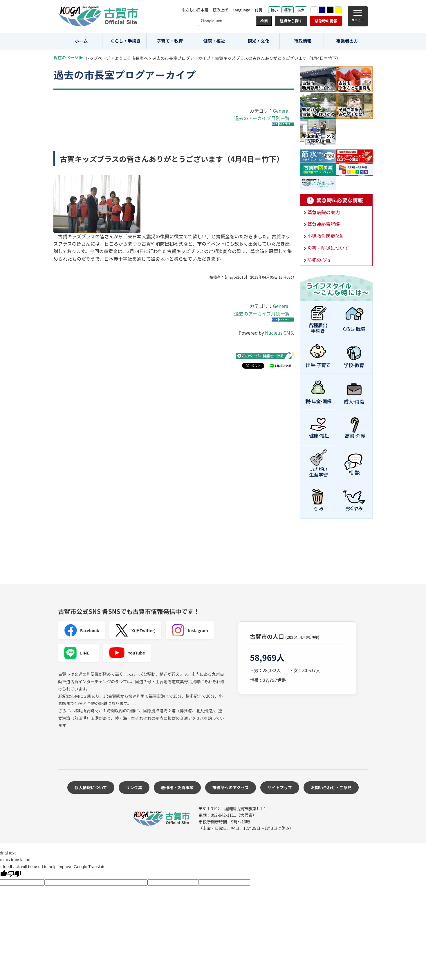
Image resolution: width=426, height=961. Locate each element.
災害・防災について (328, 247)
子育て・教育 (170, 41)
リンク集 (134, 787)
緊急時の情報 (326, 21)
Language (241, 9)
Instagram (190, 630)
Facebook (81, 630)
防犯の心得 (319, 259)
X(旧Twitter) (135, 630)
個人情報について (91, 787)
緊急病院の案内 (323, 212)
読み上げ (220, 9)
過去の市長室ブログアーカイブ (181, 58)
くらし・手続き (125, 41)
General (281, 110)
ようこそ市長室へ (131, 58)
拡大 (300, 9)
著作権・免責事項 (177, 787)
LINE (76, 652)
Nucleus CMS (279, 332)
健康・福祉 (214, 41)
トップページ (97, 58)
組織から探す (291, 21)
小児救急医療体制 (325, 235)
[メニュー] (358, 16)
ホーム (81, 41)
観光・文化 (258, 41)
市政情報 (302, 41)
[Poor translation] (14, 874)
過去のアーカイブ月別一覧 (262, 118)
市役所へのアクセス (230, 787)
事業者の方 (347, 41)
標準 (287, 9)
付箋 (258, 9)
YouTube (127, 652)
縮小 (274, 9)
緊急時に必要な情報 (336, 200)
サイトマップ (280, 787)
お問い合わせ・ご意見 (331, 787)
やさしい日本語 (195, 9)
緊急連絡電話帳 (323, 224)
